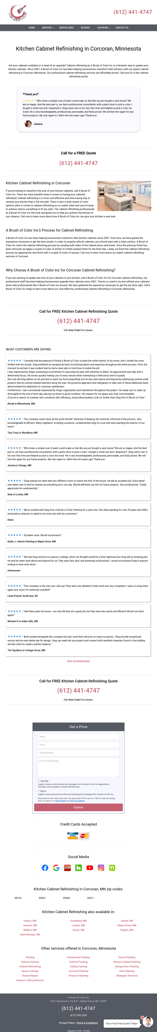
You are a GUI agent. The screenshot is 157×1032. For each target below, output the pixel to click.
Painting (29, 948)
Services (48, 28)
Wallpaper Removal (126, 966)
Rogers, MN (127, 921)
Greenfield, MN (78, 911)
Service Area (66, 27)
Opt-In (43, 782)
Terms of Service (101, 1025)
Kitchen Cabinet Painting (126, 952)
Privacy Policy (61, 792)
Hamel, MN (127, 911)
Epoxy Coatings (30, 962)
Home (32, 27)
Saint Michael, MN (30, 925)
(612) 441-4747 (133, 12)
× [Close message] (138, 1020)
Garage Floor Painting (127, 957)
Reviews (85, 27)
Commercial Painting (78, 948)
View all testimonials (78, 652)
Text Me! (44, 772)
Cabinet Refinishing (30, 957)
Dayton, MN (30, 911)
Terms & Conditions (77, 792)
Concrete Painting (78, 962)
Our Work (104, 28)
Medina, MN (30, 921)
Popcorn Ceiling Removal (30, 971)
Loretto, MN (78, 916)
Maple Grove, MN (127, 916)
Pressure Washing (78, 966)
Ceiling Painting (78, 957)
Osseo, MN (78, 921)
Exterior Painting (78, 952)
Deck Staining (126, 962)
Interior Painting (30, 952)
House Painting (127, 948)
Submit (78, 798)
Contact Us (121, 27)
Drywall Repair (30, 966)
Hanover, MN (30, 916)
